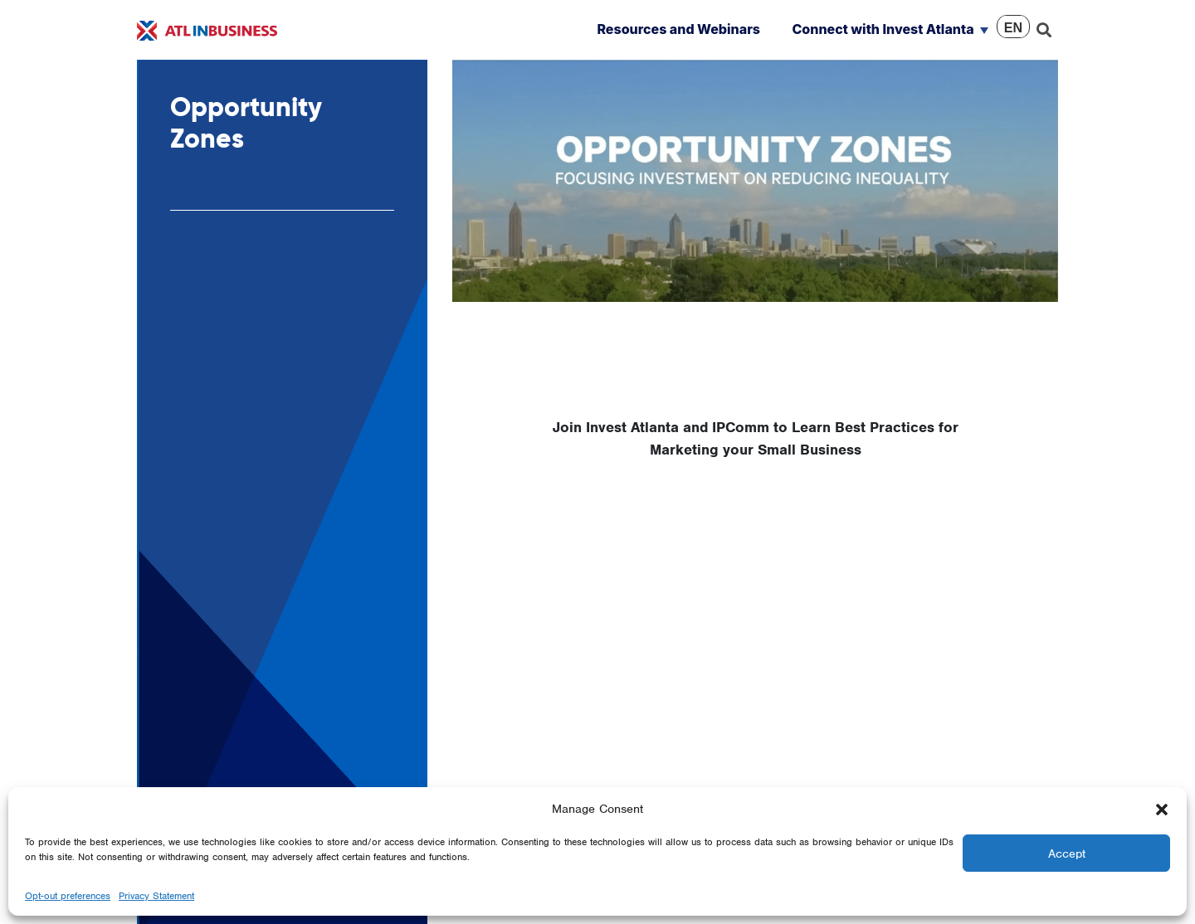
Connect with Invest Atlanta (882, 29)
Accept (1066, 853)
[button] (1162, 808)
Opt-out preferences (67, 895)
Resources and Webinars (678, 29)
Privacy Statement (156, 895)
